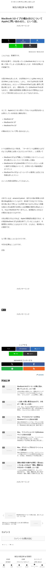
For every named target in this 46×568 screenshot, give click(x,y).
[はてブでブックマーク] (37, 41)
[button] (30, 46)
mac (3, 309)
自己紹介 (8, 562)
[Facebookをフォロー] (34, 364)
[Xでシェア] (9, 41)
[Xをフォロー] (12, 364)
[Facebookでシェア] (23, 41)
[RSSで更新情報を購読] (34, 368)
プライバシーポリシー (23, 562)
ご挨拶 (23, 559)
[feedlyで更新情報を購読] (12, 368)
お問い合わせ (38, 562)
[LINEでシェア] (16, 46)
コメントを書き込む (23, 539)
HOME (8, 559)
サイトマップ (38, 559)
